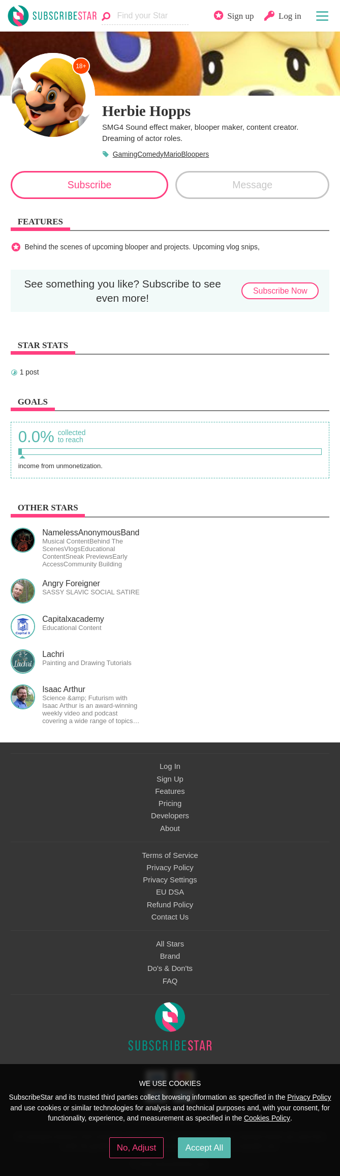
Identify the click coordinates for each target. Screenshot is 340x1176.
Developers (170, 816)
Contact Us (170, 917)
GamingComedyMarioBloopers (161, 154)
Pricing (170, 803)
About (170, 828)
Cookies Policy (267, 1118)
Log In (170, 766)
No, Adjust (136, 1148)
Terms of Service (170, 855)
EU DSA (170, 892)
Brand (170, 956)
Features (170, 791)
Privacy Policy (169, 868)
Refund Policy (170, 905)
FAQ (170, 981)
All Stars (170, 944)
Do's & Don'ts (170, 968)
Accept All (205, 1148)
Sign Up (170, 779)
